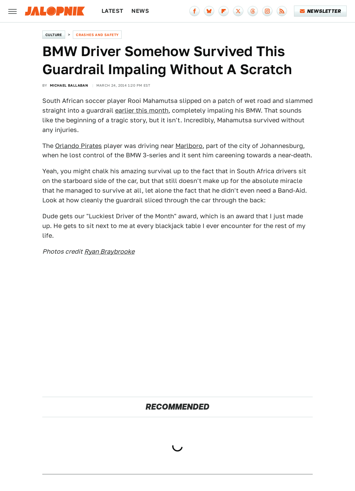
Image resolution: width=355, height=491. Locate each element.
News (140, 11)
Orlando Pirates (78, 145)
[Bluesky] (209, 11)
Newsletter (320, 11)
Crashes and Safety (97, 35)
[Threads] (253, 11)
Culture (53, 35)
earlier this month (141, 110)
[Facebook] (194, 11)
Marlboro (188, 145)
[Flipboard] (223, 11)
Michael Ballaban (69, 85)
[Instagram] (267, 11)
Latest (112, 11)
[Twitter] (238, 11)
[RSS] (282, 11)
